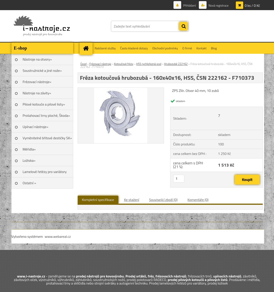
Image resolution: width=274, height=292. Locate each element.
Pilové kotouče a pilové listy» (44, 104)
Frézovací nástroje (100, 64)
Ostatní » (29, 183)
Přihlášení (190, 5)
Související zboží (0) (163, 199)
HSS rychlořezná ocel (148, 64)
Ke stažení (131, 199)
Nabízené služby (105, 48)
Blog (214, 48)
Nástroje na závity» (37, 93)
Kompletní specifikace (98, 199)
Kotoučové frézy (123, 64)
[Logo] (41, 26)
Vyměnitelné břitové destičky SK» (47, 138)
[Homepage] (87, 48)
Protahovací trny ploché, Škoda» (46, 115)
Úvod (83, 64)
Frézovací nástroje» (37, 81)
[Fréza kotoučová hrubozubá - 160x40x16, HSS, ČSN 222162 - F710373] (120, 89)
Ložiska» (29, 160)
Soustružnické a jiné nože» (42, 70)
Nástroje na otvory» (37, 59)
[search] (183, 26)
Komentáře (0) (198, 199)
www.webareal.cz (58, 236)
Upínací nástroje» (35, 126)
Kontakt (201, 48)
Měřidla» (29, 149)
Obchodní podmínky (165, 48)
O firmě (187, 48)
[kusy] (178, 178)
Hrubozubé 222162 (176, 64)
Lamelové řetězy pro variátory (45, 171)
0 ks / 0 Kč (252, 5)
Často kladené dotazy (134, 48)
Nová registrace (218, 5)
